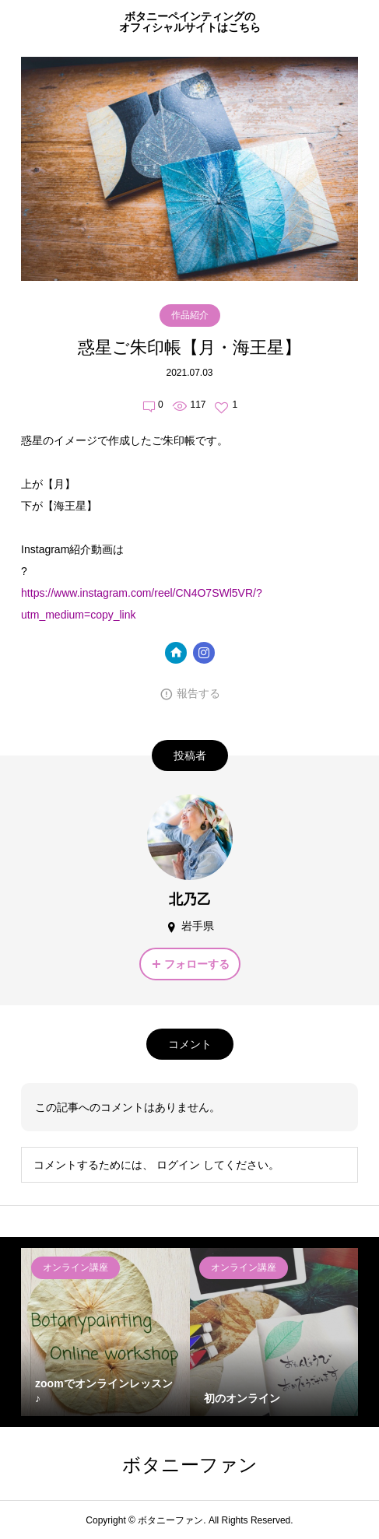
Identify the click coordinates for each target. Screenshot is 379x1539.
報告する (198, 693)
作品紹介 (190, 315)
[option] (105, 1332)
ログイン (178, 1165)
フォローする (197, 964)
